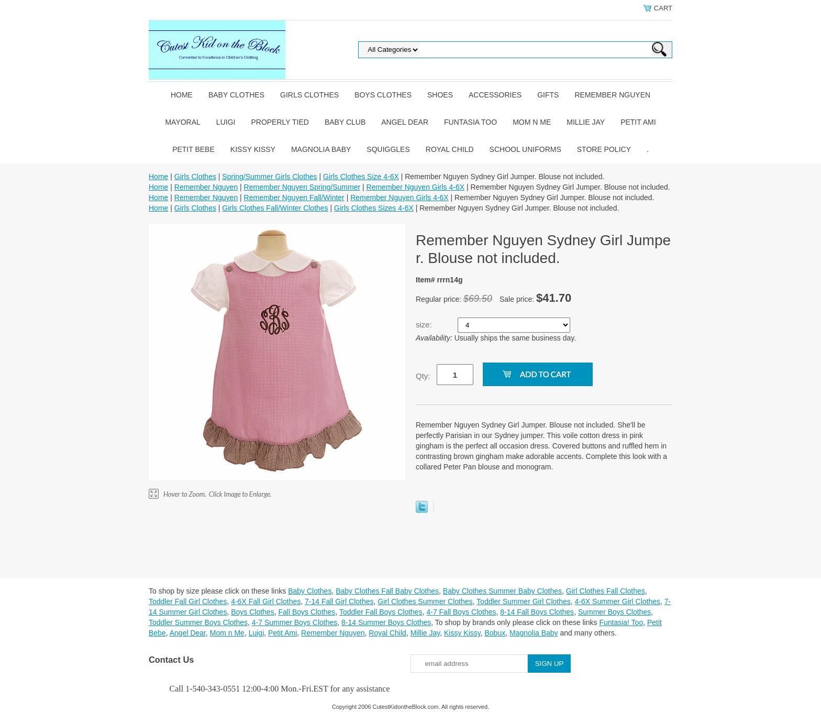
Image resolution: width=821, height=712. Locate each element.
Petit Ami (638, 122)
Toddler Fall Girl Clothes (188, 601)
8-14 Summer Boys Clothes (386, 622)
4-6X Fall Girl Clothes (266, 601)
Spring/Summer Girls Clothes (269, 176)
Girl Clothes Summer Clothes (425, 601)
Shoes (440, 95)
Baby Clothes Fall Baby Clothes (387, 591)
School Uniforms (525, 149)
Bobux (494, 633)
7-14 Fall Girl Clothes (339, 601)
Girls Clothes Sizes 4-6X (374, 208)
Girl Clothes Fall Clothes (605, 591)
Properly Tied (279, 122)
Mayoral (182, 122)
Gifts (548, 95)
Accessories (495, 95)
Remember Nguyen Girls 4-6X (416, 187)
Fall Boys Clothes (306, 612)
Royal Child (450, 149)
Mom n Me (532, 122)
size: (425, 324)
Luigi (226, 122)
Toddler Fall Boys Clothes (381, 612)
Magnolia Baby (321, 149)
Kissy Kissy (252, 149)
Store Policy (604, 149)
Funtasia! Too (621, 622)
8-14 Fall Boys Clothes (537, 612)
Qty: (423, 375)
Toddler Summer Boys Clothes (198, 622)
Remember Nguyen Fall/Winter (294, 197)
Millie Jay (586, 122)
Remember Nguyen (612, 95)
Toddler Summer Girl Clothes (523, 601)
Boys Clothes (383, 95)
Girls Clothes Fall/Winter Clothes (275, 208)
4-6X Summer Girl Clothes (617, 601)
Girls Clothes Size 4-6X (361, 176)
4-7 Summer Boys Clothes (294, 622)
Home (182, 95)
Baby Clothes (236, 95)
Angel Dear (404, 122)
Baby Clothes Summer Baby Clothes (502, 591)
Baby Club (345, 122)
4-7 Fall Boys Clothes (461, 612)
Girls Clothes (309, 95)
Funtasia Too (470, 122)
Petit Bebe (193, 149)
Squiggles (388, 149)
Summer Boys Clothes (614, 612)
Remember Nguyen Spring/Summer (302, 187)
